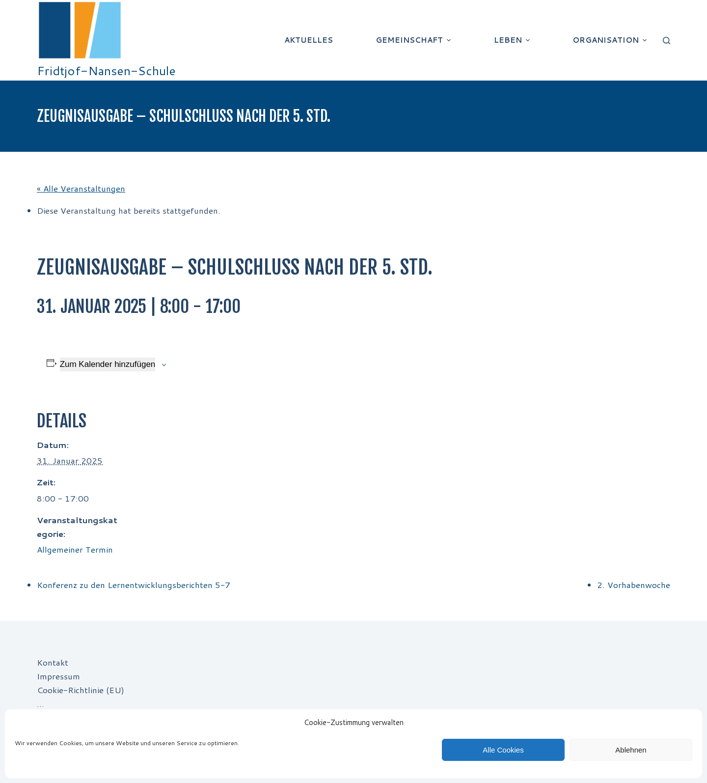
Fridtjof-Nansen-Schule (106, 70)
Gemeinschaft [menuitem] (414, 40)
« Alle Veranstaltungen (81, 188)
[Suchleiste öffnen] (666, 40)
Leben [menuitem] (513, 40)
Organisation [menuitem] (610, 40)
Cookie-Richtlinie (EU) (80, 690)
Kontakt (52, 662)
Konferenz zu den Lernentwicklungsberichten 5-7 (133, 584)
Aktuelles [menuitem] (308, 40)
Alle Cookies (503, 750)
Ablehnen (630, 750)
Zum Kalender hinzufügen (108, 364)
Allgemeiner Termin (75, 549)
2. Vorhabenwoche (633, 584)
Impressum (58, 676)
